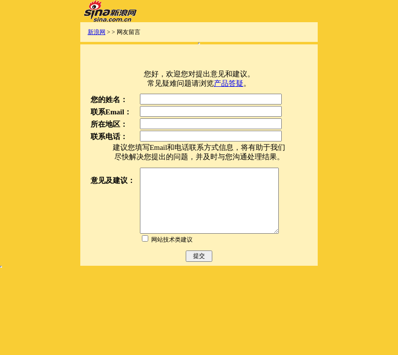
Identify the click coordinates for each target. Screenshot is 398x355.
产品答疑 (228, 83)
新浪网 (96, 32)
